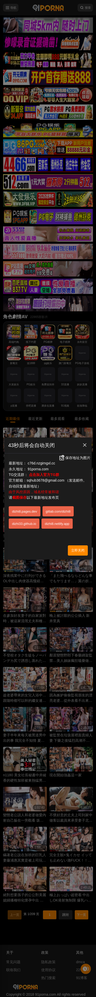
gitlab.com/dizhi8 (58, 511)
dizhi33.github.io (24, 524)
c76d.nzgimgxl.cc (41, 463)
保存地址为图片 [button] (74, 458)
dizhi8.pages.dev (24, 511)
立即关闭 (77, 550)
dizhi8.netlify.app (57, 524)
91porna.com (38, 469)
